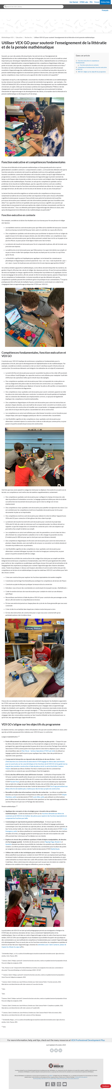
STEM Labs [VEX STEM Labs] (84, 2)
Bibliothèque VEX (8, 37)
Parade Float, (14, 781)
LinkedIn (60, 1050)
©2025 (51, 1075)
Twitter (56, 1050)
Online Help (105, 2)
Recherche (28, 37)
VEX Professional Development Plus (88, 1040)
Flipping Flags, (49, 842)
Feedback (105, 1086)
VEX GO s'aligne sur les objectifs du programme (92, 72)
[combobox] (33, 6)
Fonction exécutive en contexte (89, 65)
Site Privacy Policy (37, 1078)
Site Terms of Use (46, 1078)
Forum (96, 2)
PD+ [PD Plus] (91, 2)
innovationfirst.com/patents (81, 1077)
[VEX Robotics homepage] (5, 2)
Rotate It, (58, 842)
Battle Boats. (55, 849)
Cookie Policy (53, 1078)
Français (105, 10)
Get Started (74, 2)
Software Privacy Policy (62, 1078)
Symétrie (9, 844)
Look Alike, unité (38, 797)
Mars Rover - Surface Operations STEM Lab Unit (37, 751)
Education (19, 37)
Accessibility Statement (73, 1078)
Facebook (52, 1050)
